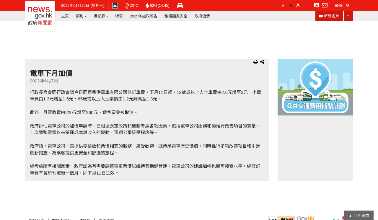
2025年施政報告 (143, 16)
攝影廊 (99, 16)
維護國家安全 (176, 16)
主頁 (65, 16)
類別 (80, 16)
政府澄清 (202, 16)
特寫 (119, 16)
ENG (339, 5)
